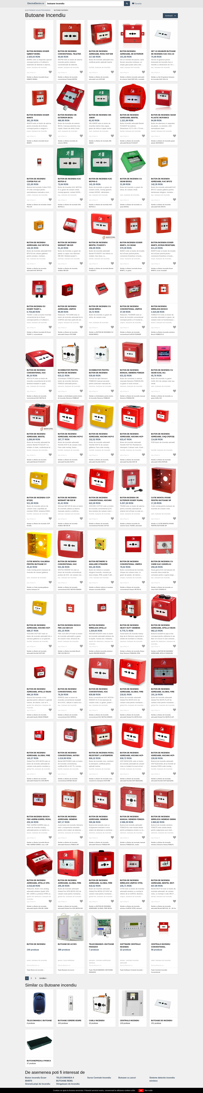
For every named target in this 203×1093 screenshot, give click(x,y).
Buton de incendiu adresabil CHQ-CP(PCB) (162, 435)
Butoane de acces (67, 944)
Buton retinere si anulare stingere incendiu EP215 (98, 564)
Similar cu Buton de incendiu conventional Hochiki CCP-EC (99, 525)
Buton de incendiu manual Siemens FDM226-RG (132, 372)
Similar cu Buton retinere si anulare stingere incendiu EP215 (101, 588)
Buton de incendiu (36, 944)
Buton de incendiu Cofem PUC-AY (36, 180)
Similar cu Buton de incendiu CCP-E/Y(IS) (38, 525)
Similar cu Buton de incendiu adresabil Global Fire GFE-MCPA (38, 780)
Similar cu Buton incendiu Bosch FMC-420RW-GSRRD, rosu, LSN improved (38, 844)
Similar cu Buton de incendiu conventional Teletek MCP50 (68, 78)
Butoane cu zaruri (127, 1078)
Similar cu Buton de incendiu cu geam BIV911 (131, 206)
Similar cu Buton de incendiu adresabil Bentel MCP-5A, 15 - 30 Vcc (163, 907)
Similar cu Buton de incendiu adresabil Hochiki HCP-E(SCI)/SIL (162, 780)
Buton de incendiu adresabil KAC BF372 (161, 180)
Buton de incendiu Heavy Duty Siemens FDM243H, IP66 (130, 628)
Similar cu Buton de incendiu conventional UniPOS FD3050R (130, 333)
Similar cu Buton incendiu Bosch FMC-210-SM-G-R (69, 652)
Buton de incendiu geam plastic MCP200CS (163, 116)
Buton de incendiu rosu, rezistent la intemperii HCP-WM (101, 755)
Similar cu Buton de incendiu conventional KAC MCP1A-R (36, 397)
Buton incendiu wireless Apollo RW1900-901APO (97, 628)
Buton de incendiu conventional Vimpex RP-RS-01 (131, 564)
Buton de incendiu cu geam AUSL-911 (162, 371)
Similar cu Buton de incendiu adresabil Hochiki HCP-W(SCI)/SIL (131, 780)
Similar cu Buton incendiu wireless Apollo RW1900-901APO (101, 652)
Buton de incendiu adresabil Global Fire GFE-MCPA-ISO (69, 883)
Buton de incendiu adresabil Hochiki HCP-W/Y (38, 628)
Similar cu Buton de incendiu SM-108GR (100, 142)
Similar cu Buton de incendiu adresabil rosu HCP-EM (99, 78)
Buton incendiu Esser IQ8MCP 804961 (38, 52)
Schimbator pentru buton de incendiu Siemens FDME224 (99, 372)
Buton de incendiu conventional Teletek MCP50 (69, 54)
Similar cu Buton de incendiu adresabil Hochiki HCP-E (68, 461)
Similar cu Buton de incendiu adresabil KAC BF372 (161, 206)
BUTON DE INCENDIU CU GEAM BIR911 (100, 307)
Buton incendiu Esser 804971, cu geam (131, 243)
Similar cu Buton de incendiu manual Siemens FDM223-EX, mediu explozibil (132, 844)
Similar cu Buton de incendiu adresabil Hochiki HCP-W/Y (36, 652)
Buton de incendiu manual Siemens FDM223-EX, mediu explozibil (132, 819)
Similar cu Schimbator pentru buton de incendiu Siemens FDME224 (101, 397)
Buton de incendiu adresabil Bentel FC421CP (129, 117)
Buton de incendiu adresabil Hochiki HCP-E (70, 435)
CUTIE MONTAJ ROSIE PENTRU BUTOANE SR (161, 499)
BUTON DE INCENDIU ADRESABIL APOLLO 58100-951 (163, 628)
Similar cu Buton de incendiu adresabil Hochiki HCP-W (130, 461)
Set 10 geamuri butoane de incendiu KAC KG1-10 (163, 52)
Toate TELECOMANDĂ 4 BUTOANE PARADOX (101, 971)
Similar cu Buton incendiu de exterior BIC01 (68, 142)
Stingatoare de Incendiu (68, 1084)
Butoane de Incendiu (161, 1020)
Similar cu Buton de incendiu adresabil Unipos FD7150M (68, 333)
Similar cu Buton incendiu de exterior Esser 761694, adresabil (131, 525)
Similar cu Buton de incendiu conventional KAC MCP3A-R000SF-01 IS (101, 717)
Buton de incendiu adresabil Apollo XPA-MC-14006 (38, 883)
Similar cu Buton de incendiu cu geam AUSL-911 (162, 397)
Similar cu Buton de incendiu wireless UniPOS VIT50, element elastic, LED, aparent (131, 908)
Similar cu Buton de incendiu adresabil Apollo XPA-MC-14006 (37, 907)
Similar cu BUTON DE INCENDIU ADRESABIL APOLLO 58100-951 (162, 652)
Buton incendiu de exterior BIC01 (67, 116)
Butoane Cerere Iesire (69, 1020)
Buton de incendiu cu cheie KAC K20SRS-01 (162, 562)
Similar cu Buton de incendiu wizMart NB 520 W (68, 525)
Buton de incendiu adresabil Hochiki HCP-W (132, 436)
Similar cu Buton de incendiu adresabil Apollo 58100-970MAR (37, 716)
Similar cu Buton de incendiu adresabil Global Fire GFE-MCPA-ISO (70, 907)
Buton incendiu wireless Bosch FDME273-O (159, 309)
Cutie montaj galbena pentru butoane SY (38, 562)
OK (141, 1090)
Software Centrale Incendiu (130, 945)
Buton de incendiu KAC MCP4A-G (100, 180)
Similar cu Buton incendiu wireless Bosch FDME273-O (163, 333)
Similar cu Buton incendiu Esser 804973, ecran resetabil (162, 269)
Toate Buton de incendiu (35, 970)
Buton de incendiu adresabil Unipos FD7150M (67, 309)
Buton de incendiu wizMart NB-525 (67, 243)
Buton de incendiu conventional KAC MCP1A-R (36, 372)
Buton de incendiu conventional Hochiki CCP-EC (100, 500)
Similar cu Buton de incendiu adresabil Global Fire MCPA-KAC (131, 716)
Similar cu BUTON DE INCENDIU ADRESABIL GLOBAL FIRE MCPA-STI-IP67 (100, 908)
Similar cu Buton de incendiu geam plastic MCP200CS (163, 142)
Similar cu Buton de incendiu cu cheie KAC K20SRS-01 (162, 588)
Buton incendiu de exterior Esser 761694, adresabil (131, 500)
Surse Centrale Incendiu (99, 1078)
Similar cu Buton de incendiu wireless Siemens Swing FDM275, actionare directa (162, 844)
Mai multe (149, 1090)
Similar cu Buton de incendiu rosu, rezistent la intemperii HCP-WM (101, 780)
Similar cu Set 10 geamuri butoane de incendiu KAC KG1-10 (162, 78)
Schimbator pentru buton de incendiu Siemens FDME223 (68, 372)
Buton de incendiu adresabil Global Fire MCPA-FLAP (162, 691)
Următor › (43, 978)
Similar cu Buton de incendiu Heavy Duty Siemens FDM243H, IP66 (132, 652)
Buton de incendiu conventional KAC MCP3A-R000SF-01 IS (98, 691)
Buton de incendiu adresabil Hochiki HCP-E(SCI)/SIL (163, 755)
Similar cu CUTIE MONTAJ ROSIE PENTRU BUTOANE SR (162, 525)
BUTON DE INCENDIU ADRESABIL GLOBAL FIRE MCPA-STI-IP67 (100, 883)
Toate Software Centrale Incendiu (131, 970)
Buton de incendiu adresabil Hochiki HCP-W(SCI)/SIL (132, 755)
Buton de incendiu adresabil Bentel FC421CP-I (36, 436)
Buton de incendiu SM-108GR (100, 116)
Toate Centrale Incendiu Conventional (159, 971)
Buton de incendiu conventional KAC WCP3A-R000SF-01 (67, 564)
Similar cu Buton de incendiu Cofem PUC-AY (39, 206)
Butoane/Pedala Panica (39, 1061)
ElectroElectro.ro (35, 3)
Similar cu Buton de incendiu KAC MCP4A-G (100, 206)
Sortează (169, 16)
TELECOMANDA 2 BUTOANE (39, 1020)
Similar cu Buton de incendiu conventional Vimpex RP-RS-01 (130, 588)
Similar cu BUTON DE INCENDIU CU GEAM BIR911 (101, 333)
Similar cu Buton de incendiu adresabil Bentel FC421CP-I (36, 461)
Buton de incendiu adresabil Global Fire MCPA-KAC (131, 691)
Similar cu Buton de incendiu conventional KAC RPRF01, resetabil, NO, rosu (68, 717)
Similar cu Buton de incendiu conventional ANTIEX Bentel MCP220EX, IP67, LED (68, 781)
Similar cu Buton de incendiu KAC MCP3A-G (69, 206)
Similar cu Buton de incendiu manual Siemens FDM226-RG (132, 397)
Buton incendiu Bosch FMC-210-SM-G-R (69, 626)
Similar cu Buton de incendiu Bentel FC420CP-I (101, 269)
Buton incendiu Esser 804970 (38, 116)
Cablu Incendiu (97, 1020)
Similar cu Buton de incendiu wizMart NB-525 (68, 269)
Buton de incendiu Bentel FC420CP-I (98, 243)
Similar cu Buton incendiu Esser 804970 (38, 142)
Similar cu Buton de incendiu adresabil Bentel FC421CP (130, 142)
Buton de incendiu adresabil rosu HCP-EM (101, 52)
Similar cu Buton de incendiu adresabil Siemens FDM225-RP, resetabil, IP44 (99, 844)
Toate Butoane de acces (66, 970)
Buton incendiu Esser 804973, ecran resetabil (163, 243)
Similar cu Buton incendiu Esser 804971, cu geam (131, 269)
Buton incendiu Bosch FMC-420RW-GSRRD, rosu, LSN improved (39, 819)
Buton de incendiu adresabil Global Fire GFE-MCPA (38, 755)
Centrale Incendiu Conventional (160, 945)
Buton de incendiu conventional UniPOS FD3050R (131, 309)
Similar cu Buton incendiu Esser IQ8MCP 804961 (38, 78)
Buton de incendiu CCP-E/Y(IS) (38, 499)
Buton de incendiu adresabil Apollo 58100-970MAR (39, 691)
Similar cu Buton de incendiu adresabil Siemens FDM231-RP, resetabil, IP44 (68, 844)
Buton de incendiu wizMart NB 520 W (67, 499)
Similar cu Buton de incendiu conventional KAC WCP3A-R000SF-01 (70, 589)
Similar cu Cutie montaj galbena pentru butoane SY (37, 588)
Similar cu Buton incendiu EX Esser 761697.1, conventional (39, 333)
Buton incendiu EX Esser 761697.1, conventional (36, 309)
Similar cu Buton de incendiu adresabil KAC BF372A (36, 269)
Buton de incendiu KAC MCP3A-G (69, 180)
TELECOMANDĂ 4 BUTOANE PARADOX (101, 945)
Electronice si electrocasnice (37, 10)
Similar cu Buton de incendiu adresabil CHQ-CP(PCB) (161, 461)
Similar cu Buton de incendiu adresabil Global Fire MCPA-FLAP (162, 716)
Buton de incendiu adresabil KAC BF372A (38, 243)
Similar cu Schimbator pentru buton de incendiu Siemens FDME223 (70, 397)
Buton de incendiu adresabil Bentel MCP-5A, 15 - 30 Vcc (163, 883)
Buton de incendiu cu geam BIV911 (131, 180)
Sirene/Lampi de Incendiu (37, 1084)
